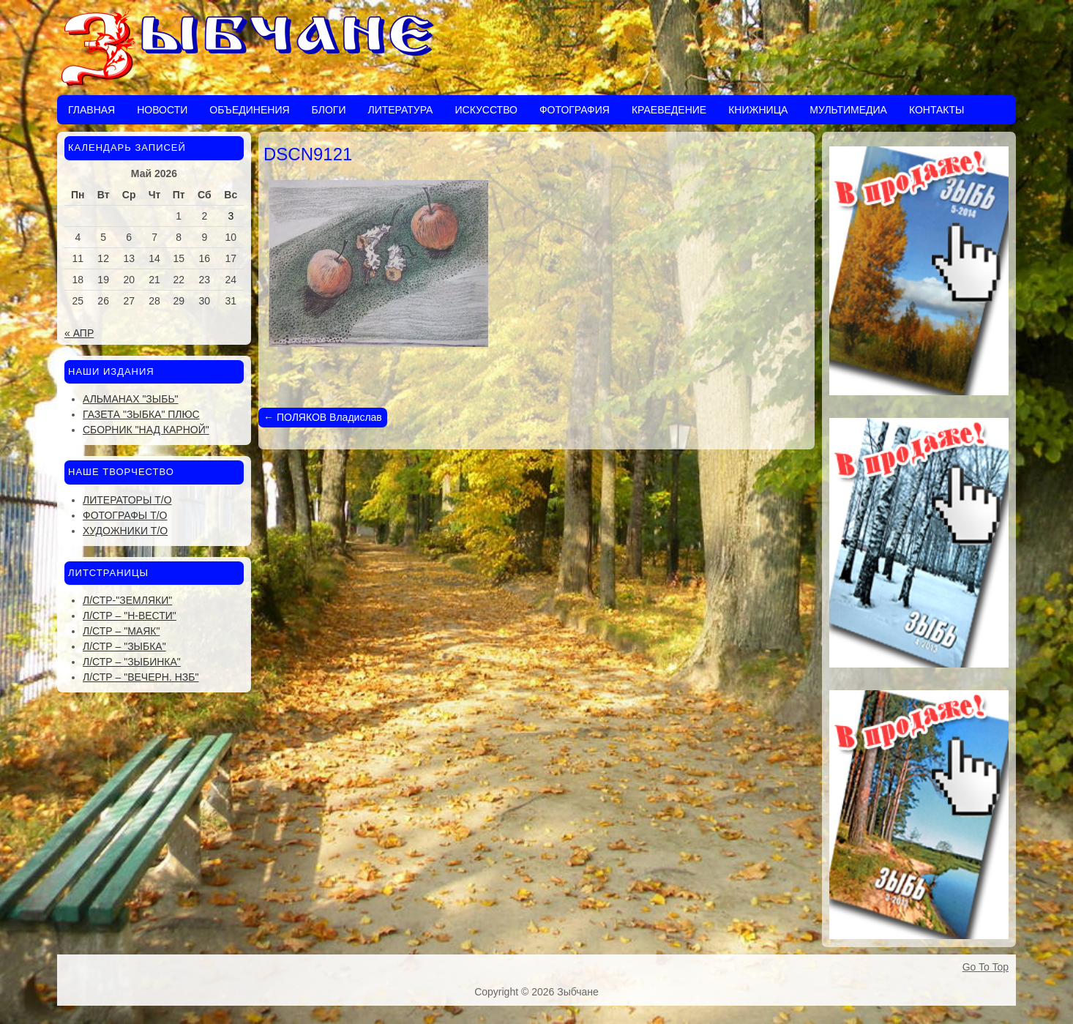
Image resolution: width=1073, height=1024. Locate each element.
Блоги (329, 110)
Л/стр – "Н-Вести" (129, 615)
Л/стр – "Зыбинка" (132, 662)
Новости (162, 110)
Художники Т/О (125, 531)
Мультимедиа (848, 110)
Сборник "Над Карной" (146, 430)
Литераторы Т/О (127, 500)
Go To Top (985, 967)
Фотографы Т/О (125, 515)
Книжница (758, 110)
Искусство (486, 110)
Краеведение (669, 110)
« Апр (79, 333)
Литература (400, 110)
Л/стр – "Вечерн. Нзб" (140, 677)
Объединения (249, 110)
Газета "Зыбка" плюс (141, 414)
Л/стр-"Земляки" (127, 600)
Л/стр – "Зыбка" (124, 646)
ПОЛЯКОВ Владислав (322, 417)
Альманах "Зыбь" (131, 399)
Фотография (574, 110)
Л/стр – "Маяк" (121, 631)
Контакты (937, 110)
